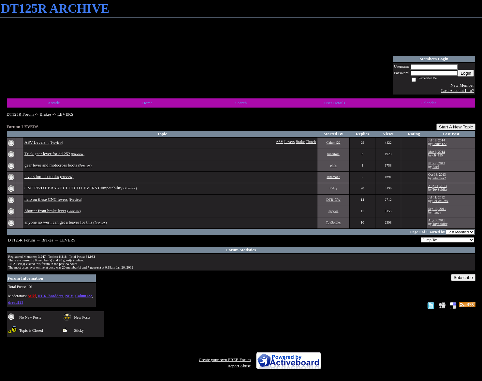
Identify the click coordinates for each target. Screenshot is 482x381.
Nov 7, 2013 (436, 163)
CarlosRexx (440, 201)
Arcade (54, 102)
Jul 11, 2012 (436, 197)
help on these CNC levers (46, 199)
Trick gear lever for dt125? (47, 153)
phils (333, 165)
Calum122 (333, 142)
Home (147, 102)
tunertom (333, 154)
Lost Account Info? (457, 90)
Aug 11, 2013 (437, 186)
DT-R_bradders (51, 296)
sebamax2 (333, 177)
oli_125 (437, 155)
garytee (334, 211)
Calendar (428, 102)
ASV (279, 142)
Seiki (32, 296)
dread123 (15, 302)
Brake (300, 142)
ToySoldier (439, 189)
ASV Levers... (36, 142)
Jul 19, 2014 (436, 140)
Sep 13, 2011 (437, 209)
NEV (69, 296)
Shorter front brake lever (45, 210)
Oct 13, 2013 (437, 174)
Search (241, 102)
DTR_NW (333, 199)
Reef (435, 167)
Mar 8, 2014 (436, 152)
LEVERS (65, 114)
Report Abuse (239, 365)
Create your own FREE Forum (225, 359)
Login (465, 73)
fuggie (436, 212)
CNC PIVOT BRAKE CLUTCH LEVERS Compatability (73, 187)
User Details (334, 102)
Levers (289, 142)
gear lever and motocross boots (50, 165)
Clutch (311, 142)
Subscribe (463, 277)
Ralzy (333, 188)
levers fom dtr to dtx (41, 176)
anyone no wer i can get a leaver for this (58, 222)
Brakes (45, 114)
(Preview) (56, 142)
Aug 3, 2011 (436, 220)
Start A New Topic (456, 127)
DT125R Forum (21, 114)
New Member (462, 85)
